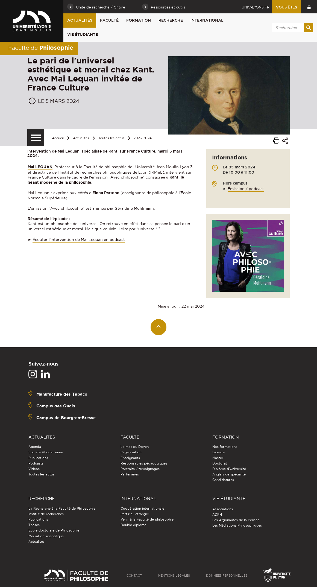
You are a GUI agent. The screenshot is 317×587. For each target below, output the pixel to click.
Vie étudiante (82, 34)
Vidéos (34, 469)
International (207, 20)
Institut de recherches (46, 514)
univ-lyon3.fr (255, 7)
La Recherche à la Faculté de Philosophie (61, 508)
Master (217, 458)
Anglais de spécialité (229, 474)
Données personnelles (226, 575)
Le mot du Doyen (135, 446)
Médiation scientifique (46, 536)
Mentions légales (174, 575)
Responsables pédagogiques (144, 463)
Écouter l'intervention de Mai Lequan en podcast (79, 239)
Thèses (34, 525)
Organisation (131, 452)
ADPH (217, 514)
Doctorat (219, 463)
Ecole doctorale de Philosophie (53, 530)
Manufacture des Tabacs (61, 394)
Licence (218, 452)
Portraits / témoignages (140, 469)
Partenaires (130, 474)
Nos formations (224, 446)
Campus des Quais (55, 406)
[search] (291, 27)
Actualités (79, 20)
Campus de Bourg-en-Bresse (66, 417)
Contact (134, 575)
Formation (138, 20)
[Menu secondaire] (35, 137)
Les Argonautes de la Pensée (235, 520)
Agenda (34, 446)
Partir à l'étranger (135, 514)
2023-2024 (143, 138)
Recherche (170, 20)
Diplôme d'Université (229, 469)
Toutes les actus (111, 138)
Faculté (109, 20)
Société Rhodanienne (45, 452)
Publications (38, 458)
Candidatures (223, 479)
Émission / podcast (246, 188)
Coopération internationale (142, 508)
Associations (222, 509)
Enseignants (130, 458)
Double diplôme (133, 525)
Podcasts (35, 463)
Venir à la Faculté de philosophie (147, 519)
